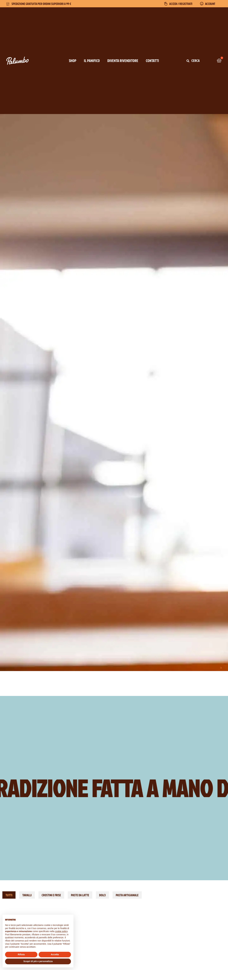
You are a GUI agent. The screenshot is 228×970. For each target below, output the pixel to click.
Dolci (102, 895)
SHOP (72, 60)
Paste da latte (80, 895)
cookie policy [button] (61, 931)
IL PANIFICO (92, 60)
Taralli (27, 895)
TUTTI (9, 895)
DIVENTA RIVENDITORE (122, 60)
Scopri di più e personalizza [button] (38, 961)
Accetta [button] (55, 954)
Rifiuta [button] (21, 954)
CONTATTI (152, 60)
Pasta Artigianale (127, 895)
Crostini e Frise (51, 895)
